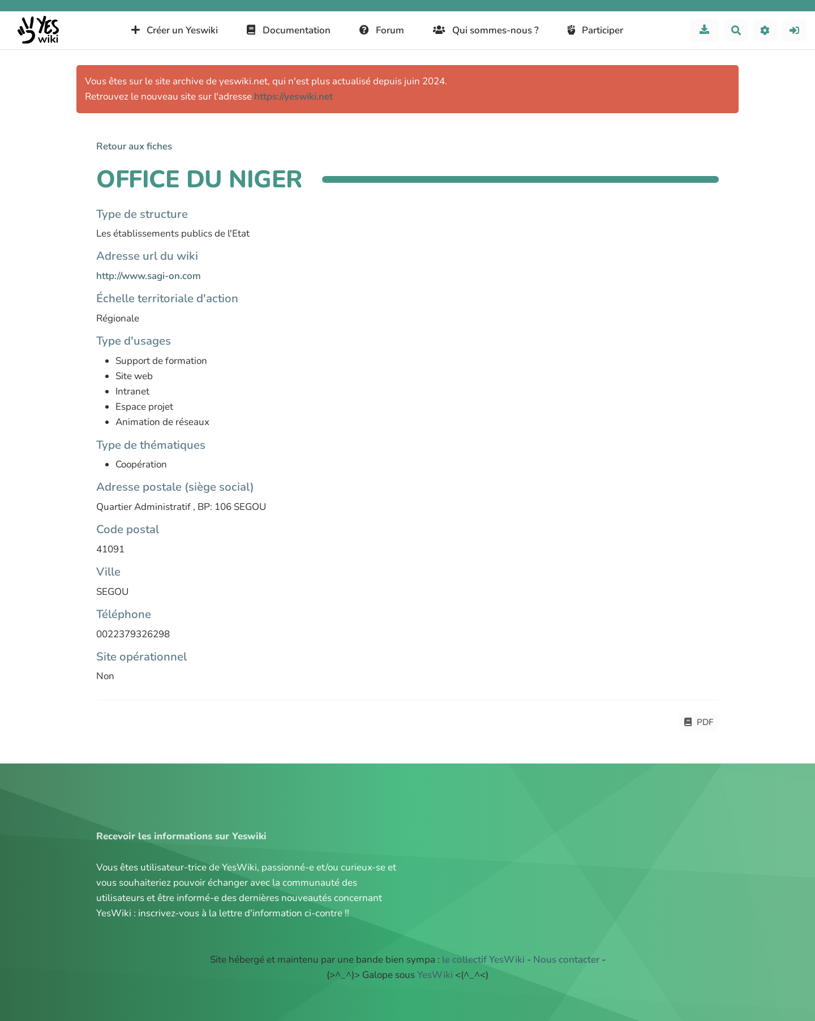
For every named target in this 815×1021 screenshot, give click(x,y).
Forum (382, 30)
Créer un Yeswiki (174, 30)
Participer (596, 30)
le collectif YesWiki (483, 959)
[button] (765, 30)
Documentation (289, 30)
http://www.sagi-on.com (148, 275)
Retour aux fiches (134, 146)
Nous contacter (566, 959)
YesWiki (435, 974)
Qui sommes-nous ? (486, 30)
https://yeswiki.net (293, 96)
